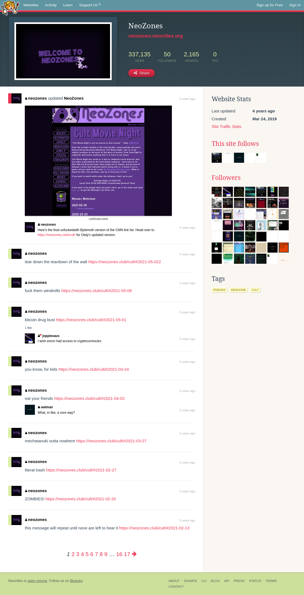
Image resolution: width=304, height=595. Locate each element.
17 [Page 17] (127, 554)
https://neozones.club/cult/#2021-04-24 (94, 369)
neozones (36, 98)
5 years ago (187, 312)
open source (37, 581)
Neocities (15, 581)
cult (255, 290)
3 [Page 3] (77, 554)
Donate (190, 581)
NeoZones (74, 98)
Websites (30, 5)
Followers (226, 177)
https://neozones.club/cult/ (56, 235)
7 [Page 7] (96, 554)
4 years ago (187, 98)
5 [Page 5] (87, 554)
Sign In (295, 5)
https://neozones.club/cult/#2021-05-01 (91, 319)
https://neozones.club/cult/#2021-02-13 (154, 528)
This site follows (235, 143)
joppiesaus (48, 336)
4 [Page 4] (82, 554)
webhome (238, 290)
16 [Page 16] (119, 554)
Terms (271, 581)
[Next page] (134, 554)
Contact (176, 586)
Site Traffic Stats (226, 126)
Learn (68, 5)
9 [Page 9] (105, 554)
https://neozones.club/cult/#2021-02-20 (80, 498)
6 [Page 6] (91, 554)
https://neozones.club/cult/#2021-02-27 (81, 470)
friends (219, 290)
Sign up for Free (269, 5)
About (174, 581)
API (226, 581)
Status (255, 581)
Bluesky (76, 581)
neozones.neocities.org (155, 36)
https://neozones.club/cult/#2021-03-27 (111, 440)
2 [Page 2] (72, 554)
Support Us (90, 5)
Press (239, 581)
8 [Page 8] (101, 554)
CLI (204, 581)
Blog (215, 581)
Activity (51, 5)
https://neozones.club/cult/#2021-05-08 (96, 290)
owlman (45, 407)
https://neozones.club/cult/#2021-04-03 (89, 398)
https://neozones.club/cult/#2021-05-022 (124, 261)
